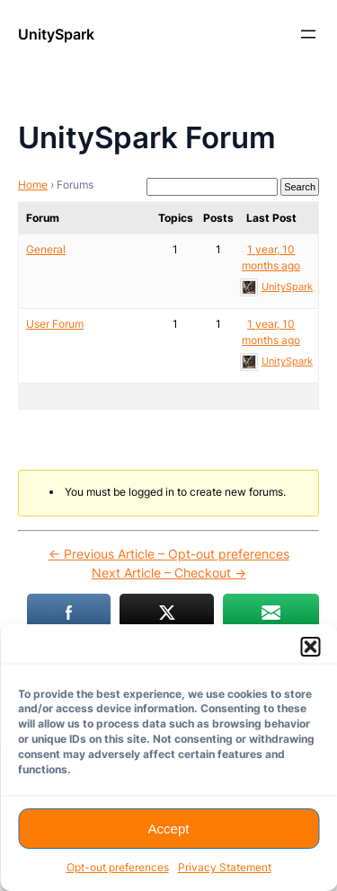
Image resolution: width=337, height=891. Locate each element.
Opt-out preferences (118, 867)
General (46, 249)
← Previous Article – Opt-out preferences (169, 553)
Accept (169, 828)
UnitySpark (56, 34)
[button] (310, 647)
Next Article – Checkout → (169, 572)
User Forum (55, 324)
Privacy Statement (224, 867)
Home (33, 184)
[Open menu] (308, 34)
